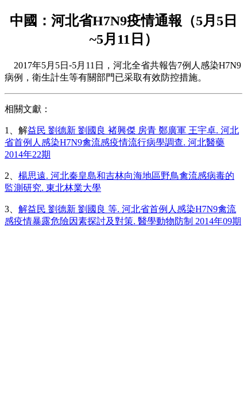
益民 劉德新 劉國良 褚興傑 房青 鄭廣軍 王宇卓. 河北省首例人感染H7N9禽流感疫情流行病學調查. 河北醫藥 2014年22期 (122, 142)
